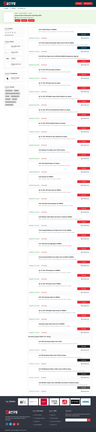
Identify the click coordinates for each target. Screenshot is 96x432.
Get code (83, 34)
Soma (7, 96)
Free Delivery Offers (39, 418)
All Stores (37, 421)
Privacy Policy (54, 418)
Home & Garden (23, 13)
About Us (53, 415)
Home (5, 8)
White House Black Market (12, 93)
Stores (13, 8)
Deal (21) (31, 20)
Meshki (16, 90)
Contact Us (22, 8)
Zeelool (8, 99)
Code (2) (24, 20)
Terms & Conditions (56, 421)
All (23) (17, 20)
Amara (30, 13)
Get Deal (83, 61)
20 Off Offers (38, 415)
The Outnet (9, 90)
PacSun (14, 99)
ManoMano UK (15, 96)
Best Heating (9, 104)
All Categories (38, 424)
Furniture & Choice (10, 102)
